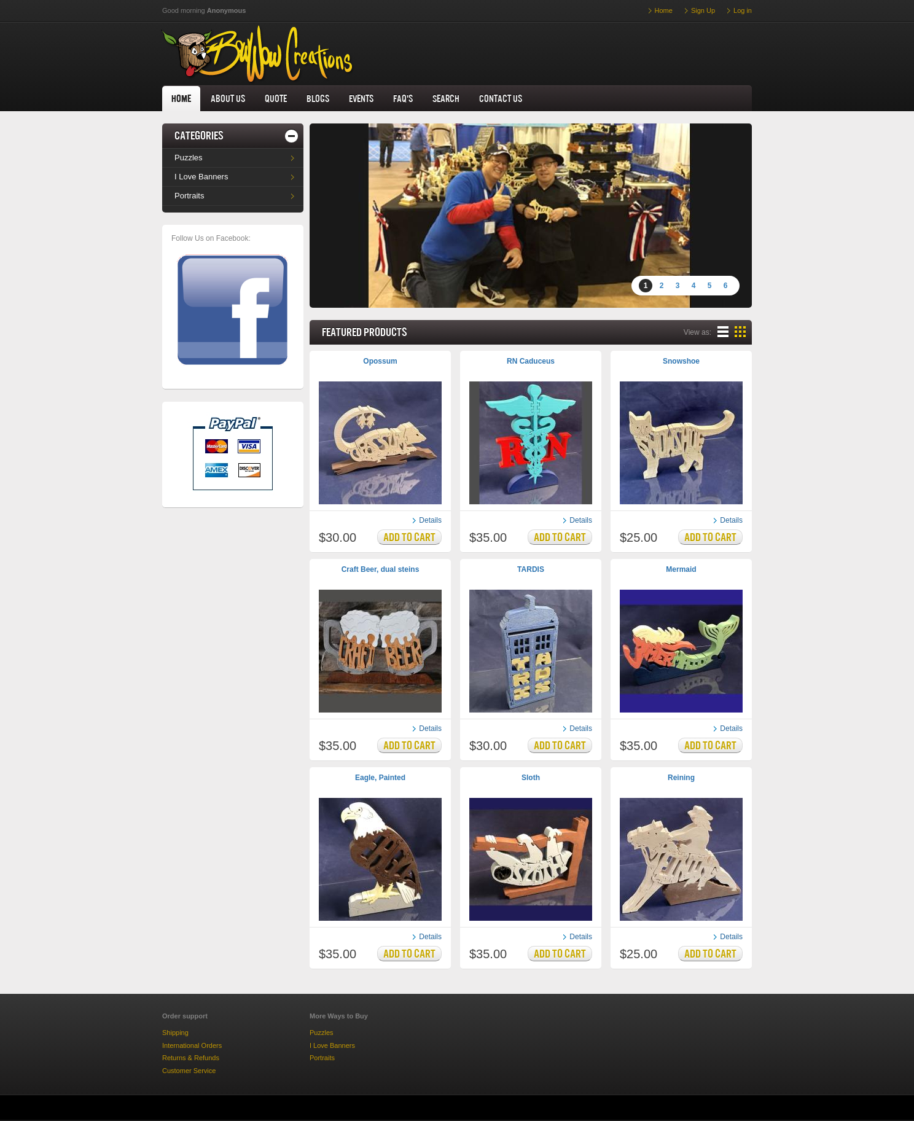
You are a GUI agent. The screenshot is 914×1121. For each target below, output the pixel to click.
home (181, 98)
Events (361, 98)
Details (430, 520)
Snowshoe (681, 361)
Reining (681, 777)
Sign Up (703, 10)
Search (445, 98)
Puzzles (188, 157)
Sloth (530, 777)
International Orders (192, 1045)
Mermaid (681, 569)
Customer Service (189, 1070)
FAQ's (403, 98)
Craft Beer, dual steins (381, 569)
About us (228, 98)
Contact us (500, 98)
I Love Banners (201, 176)
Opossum (380, 361)
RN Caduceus (531, 361)
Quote (276, 98)
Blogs (318, 98)
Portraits (189, 195)
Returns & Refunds (190, 1057)
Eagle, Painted (380, 777)
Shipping (175, 1032)
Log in (742, 10)
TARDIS (530, 569)
